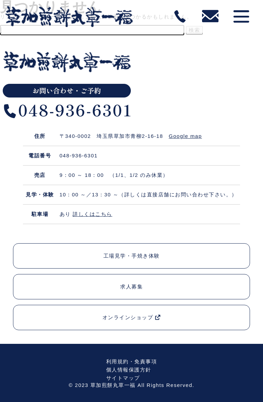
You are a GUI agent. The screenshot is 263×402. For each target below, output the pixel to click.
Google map (185, 136)
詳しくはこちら (92, 214)
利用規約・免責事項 (131, 361)
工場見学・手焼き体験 (131, 256)
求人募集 (131, 286)
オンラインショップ (131, 317)
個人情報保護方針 (128, 370)
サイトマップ (123, 378)
